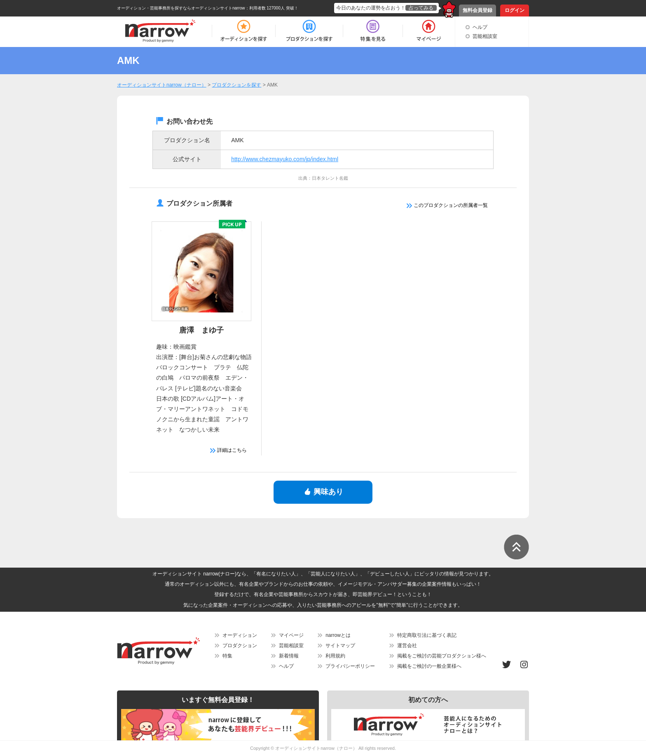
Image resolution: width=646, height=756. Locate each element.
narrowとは (338, 635)
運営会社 (407, 645)
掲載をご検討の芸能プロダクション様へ (441, 656)
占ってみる (421, 8)
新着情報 (289, 656)
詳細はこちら (228, 450)
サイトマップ (340, 645)
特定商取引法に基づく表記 (426, 635)
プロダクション (239, 645)
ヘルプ (480, 27)
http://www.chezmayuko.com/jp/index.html (284, 159)
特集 (227, 656)
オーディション (239, 635)
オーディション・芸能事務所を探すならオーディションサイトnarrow (181, 8)
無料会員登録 (477, 10)
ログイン (514, 10)
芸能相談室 (485, 36)
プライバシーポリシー (350, 666)
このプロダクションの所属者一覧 (447, 205)
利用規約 (335, 656)
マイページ (291, 635)
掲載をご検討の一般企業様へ (429, 666)
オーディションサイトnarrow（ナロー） (316, 748)
